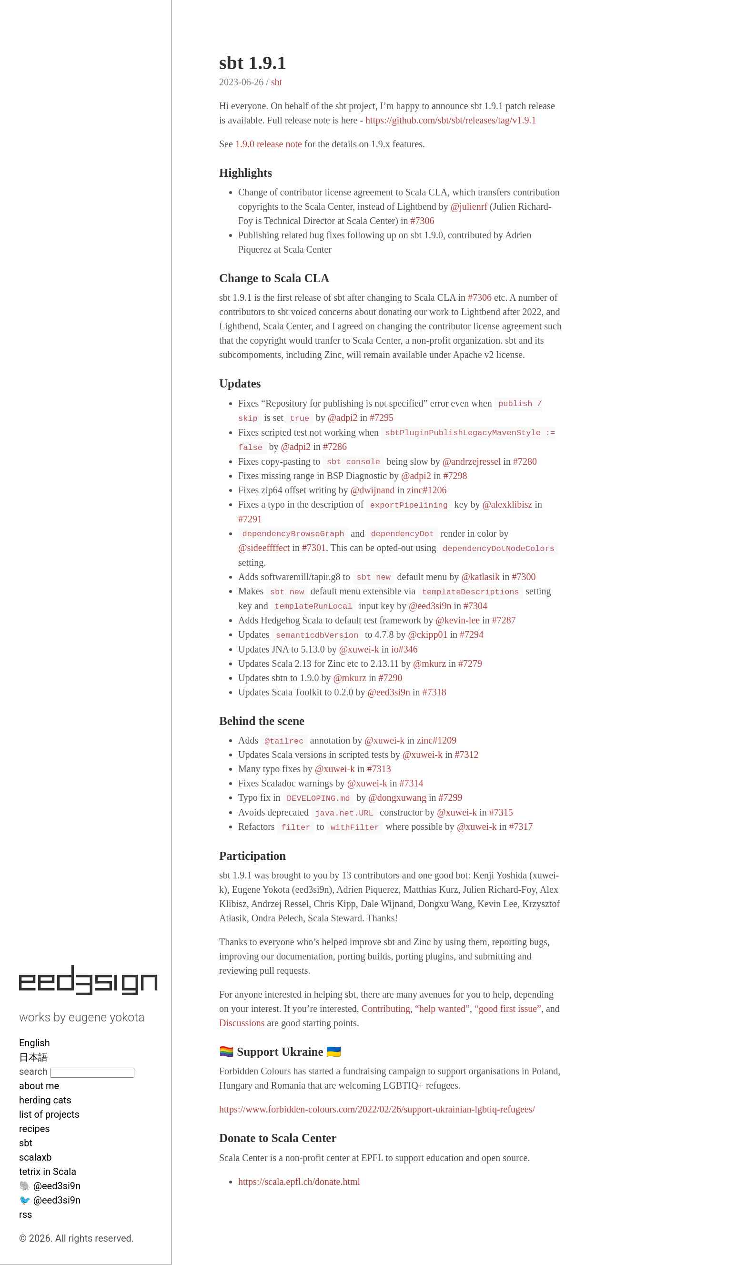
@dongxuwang (397, 797)
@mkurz (429, 663)
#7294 (472, 634)
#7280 (525, 461)
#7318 (434, 692)
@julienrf (469, 206)
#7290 (391, 678)
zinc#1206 (426, 490)
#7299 (451, 797)
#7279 (470, 663)
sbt (25, 1143)
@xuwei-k (359, 649)
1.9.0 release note (268, 144)
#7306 (422, 220)
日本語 (33, 1057)
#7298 (455, 475)
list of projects (49, 1114)
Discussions (242, 1023)
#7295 (382, 417)
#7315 (501, 812)
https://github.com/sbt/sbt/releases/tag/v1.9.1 (450, 120)
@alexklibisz (507, 504)
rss (25, 1214)
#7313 (379, 769)
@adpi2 (343, 417)
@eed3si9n (430, 606)
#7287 (504, 620)
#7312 (466, 754)
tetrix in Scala (47, 1171)
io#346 (404, 649)
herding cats (45, 1100)
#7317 (521, 826)
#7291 (250, 519)
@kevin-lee (457, 620)
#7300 (524, 576)
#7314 (411, 783)
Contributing (386, 1008)
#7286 (335, 446)
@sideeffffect (264, 547)
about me (39, 1086)
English (34, 1043)
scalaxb (35, 1157)
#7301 (314, 547)
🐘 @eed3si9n (50, 1186)
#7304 (475, 606)
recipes (34, 1128)
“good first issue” (507, 1008)
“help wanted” (442, 1008)
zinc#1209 (436, 740)
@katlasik (480, 576)
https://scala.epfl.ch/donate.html (299, 1181)
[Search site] (92, 1073)
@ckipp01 (428, 634)
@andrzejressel (472, 461)
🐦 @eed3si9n (50, 1200)
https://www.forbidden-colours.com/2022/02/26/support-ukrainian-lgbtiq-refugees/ (377, 1109)
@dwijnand (373, 490)
